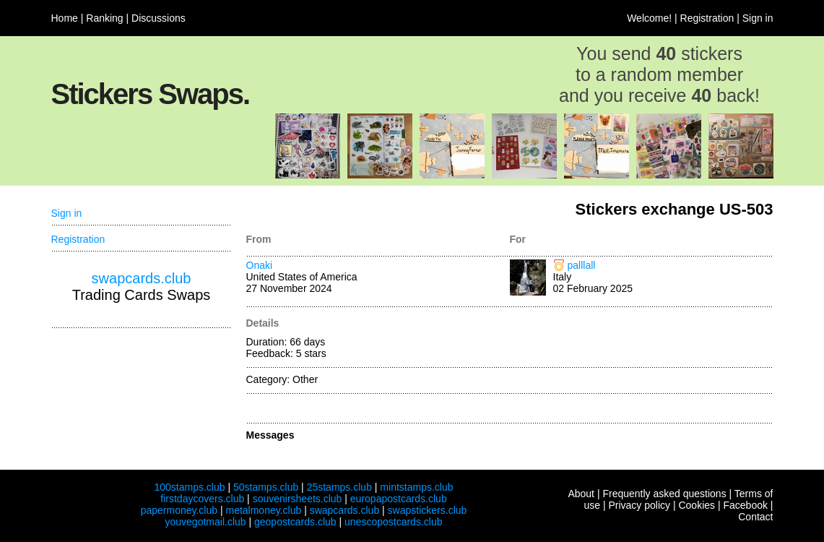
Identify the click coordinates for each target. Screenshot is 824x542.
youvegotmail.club (205, 522)
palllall (582, 265)
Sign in (757, 18)
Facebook (745, 505)
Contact (755, 516)
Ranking (104, 18)
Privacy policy (639, 505)
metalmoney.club (263, 510)
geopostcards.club (295, 522)
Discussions (158, 18)
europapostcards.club (398, 498)
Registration (707, 18)
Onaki (259, 265)
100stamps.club (189, 487)
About (581, 493)
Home (64, 18)
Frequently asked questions (664, 493)
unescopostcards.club (393, 522)
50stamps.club (265, 487)
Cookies (696, 505)
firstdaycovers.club (202, 498)
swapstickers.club (427, 510)
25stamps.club (339, 487)
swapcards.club (141, 278)
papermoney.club (179, 510)
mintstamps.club (416, 487)
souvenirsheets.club (297, 498)
